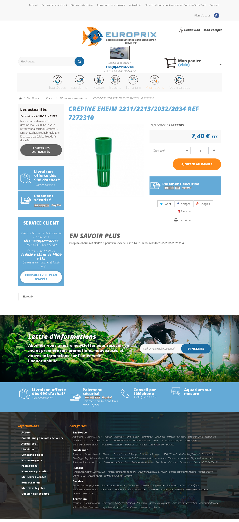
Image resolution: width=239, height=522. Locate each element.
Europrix (28, 299)
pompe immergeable (160, 505)
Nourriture (210, 439)
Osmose (77, 443)
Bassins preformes (90, 488)
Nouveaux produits (34, 474)
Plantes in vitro (205, 474)
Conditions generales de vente (42, 441)
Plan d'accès (202, 15)
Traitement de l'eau (141, 443)
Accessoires (191, 492)
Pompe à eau (132, 439)
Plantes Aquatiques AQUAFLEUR (89, 474)
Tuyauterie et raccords (111, 447)
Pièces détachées (81, 5)
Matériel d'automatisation (85, 447)
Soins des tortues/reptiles (184, 505)
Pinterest (185, 214)
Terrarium (136, 84)
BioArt (76, 478)
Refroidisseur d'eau (176, 439)
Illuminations (106, 492)
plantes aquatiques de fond (182, 474)
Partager (183, 207)
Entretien (129, 447)
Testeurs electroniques (171, 443)
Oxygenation (158, 488)
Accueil (33, 5)
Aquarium (77, 456)
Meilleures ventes (33, 480)
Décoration (141, 447)
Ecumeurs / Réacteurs (150, 456)
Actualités (135, 5)
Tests (155, 443)
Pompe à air (147, 439)
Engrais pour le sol (113, 478)
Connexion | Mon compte (203, 30)
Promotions (163, 84)
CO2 (85, 443)
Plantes (92, 84)
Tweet (165, 207)
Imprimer (186, 223)
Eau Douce (42, 84)
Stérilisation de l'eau (99, 443)
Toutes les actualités (41, 153)
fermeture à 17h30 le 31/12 (38, 119)
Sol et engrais (191, 443)
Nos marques (193, 84)
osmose (185, 461)
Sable (163, 465)
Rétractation (30, 485)
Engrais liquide (95, 478)
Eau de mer (69, 84)
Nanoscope (173, 461)
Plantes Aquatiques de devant (121, 474)
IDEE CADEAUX (156, 447)
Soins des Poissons (120, 443)
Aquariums (78, 439)
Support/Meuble (93, 439)
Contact (214, 5)
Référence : (159, 128)
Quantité (158, 153)
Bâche (76, 488)
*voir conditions (44, 188)
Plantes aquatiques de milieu (152, 474)
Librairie (170, 447)
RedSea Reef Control (189, 456)
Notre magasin (31, 463)
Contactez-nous (32, 457)
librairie (128, 478)
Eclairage (118, 439)
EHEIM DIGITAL (195, 439)
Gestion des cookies (35, 496)
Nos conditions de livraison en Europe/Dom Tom (175, 5)
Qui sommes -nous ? (54, 5)
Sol (171, 492)
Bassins (113, 84)
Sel (157, 465)
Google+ (203, 207)
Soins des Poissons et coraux (87, 465)
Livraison (27, 452)
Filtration (108, 439)
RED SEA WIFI (170, 456)
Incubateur (132, 509)
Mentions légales (33, 491)
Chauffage (160, 439)
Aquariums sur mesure (111, 5)
